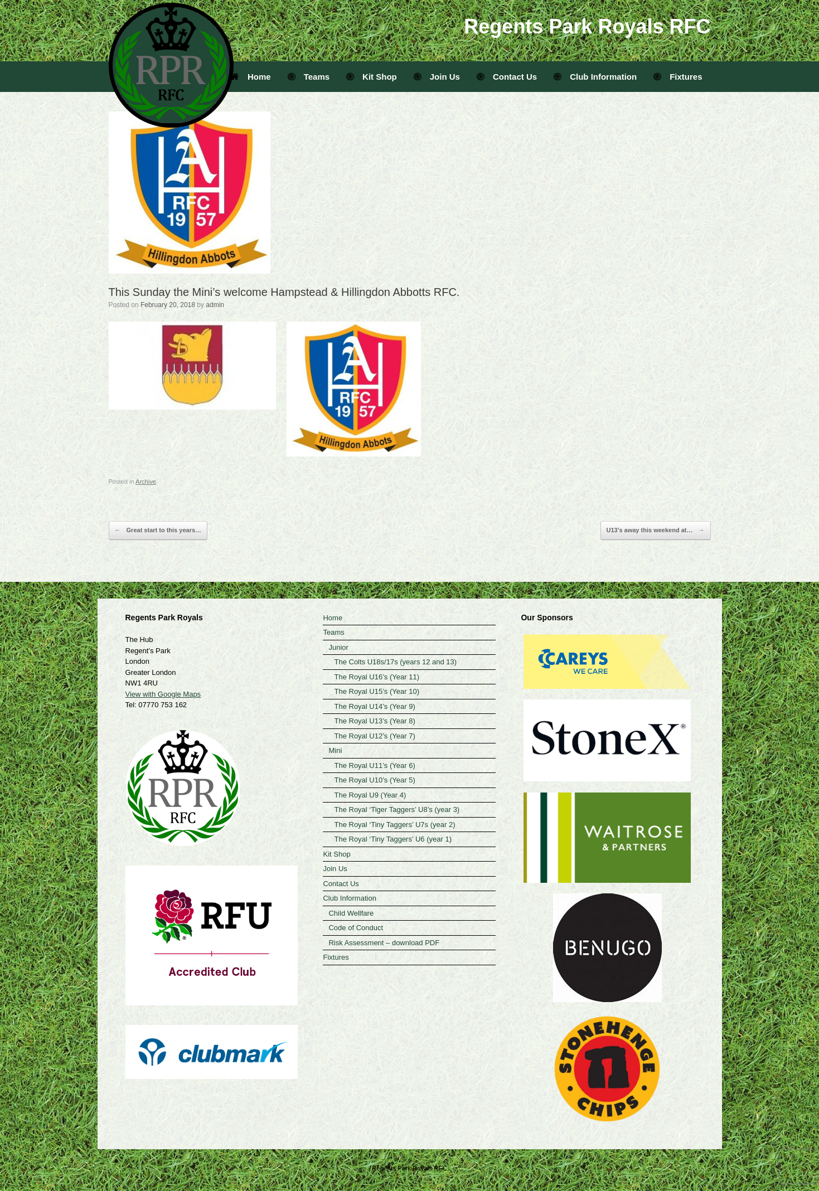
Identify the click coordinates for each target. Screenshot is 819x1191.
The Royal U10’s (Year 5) (374, 780)
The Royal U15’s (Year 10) (376, 691)
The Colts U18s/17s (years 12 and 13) (395, 662)
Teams (308, 76)
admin (215, 305)
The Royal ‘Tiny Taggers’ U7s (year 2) (394, 824)
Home (251, 76)
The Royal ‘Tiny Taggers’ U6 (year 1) (393, 839)
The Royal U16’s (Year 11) (376, 677)
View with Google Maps (163, 694)
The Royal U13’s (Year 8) (374, 721)
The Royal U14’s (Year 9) (374, 706)
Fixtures (677, 76)
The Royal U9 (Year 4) (370, 795)
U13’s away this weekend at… (656, 530)
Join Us (437, 76)
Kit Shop (371, 76)
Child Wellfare (351, 913)
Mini (335, 750)
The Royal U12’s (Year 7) (374, 736)
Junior (338, 647)
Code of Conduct (355, 927)
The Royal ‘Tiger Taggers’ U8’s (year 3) (396, 809)
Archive (145, 481)
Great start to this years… (158, 530)
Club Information (595, 76)
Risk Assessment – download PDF (383, 943)
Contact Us (507, 76)
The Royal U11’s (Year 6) (374, 765)
